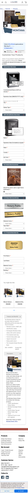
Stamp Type (7, 107)
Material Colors (8, 221)
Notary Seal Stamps (6, 439)
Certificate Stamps (6, 440)
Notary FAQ (21, 440)
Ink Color (6, 157)
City (4, 102)
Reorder (21, 453)
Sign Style (6, 225)
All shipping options (8, 48)
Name (5, 138)
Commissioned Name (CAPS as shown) (12, 90)
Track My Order (5, 455)
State (5, 147)
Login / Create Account (7, 450)
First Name (6, 256)
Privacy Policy (20, 487)
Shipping (21, 450)
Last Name (6, 260)
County (5, 152)
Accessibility (22, 457)
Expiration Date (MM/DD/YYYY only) (13, 96)
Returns (21, 452)
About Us (21, 439)
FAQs (20, 455)
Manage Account (5, 453)
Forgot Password (5, 452)
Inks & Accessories (6, 444)
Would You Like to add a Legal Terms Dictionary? (13, 188)
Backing (6, 270)
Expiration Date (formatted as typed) (13, 142)
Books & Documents (6, 442)
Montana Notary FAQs (12, 421)
